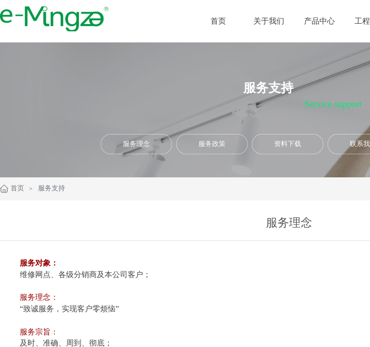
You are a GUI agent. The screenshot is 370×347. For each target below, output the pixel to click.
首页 (17, 188)
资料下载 (287, 143)
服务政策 (211, 143)
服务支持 (51, 188)
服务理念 (136, 143)
